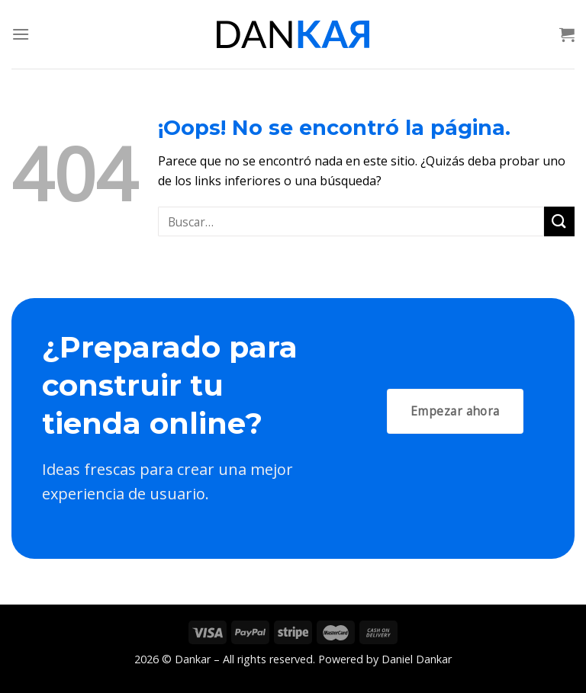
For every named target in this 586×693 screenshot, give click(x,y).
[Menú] (20, 34)
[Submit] (559, 221)
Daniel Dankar (417, 659)
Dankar (193, 659)
